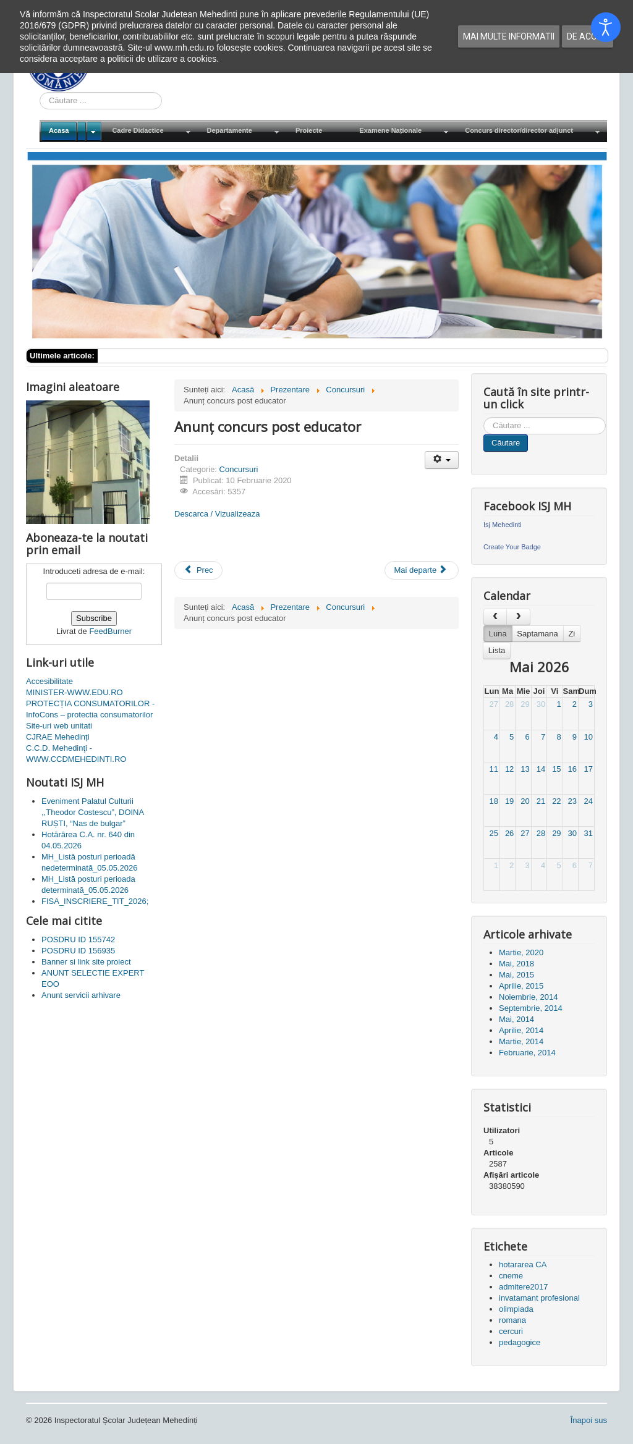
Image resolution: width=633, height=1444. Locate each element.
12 (509, 769)
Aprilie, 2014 (521, 1030)
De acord (587, 36)
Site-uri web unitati (59, 725)
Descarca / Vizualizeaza (217, 513)
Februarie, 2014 (527, 1052)
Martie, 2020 (521, 952)
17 (588, 769)
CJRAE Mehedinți (58, 736)
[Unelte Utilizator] (442, 460)
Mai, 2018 (516, 963)
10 (588, 736)
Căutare (505, 442)
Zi (571, 633)
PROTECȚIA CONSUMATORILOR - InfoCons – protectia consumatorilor (90, 709)
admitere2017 (523, 1286)
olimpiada (516, 1309)
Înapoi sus (589, 1420)
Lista (496, 650)
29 (524, 704)
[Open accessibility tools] (606, 27)
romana (512, 1320)
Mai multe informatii (508, 36)
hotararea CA (522, 1264)
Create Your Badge (512, 547)
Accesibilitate (49, 681)
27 (493, 704)
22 (556, 801)
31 (588, 833)
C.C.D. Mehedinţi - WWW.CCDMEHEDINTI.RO (76, 753)
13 (524, 769)
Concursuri (238, 469)
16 (572, 769)
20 (524, 801)
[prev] (495, 617)
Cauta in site (483, 417)
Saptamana (537, 633)
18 (493, 801)
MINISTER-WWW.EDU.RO (74, 692)
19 (509, 801)
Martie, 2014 (521, 1041)
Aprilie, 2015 (521, 985)
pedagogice (519, 1342)
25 (493, 833)
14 (541, 769)
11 (493, 769)
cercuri (511, 1331)
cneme (511, 1275)
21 (541, 801)
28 (509, 704)
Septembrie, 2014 (531, 1008)
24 (588, 801)
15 (556, 769)
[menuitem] (71, 131)
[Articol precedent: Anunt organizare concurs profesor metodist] (198, 570)
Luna (498, 633)
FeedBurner (110, 631)
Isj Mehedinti (502, 524)
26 (509, 833)
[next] (518, 617)
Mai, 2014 (516, 1019)
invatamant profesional (539, 1298)
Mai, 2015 (516, 974)
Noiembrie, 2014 (528, 997)
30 (541, 704)
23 (572, 801)
